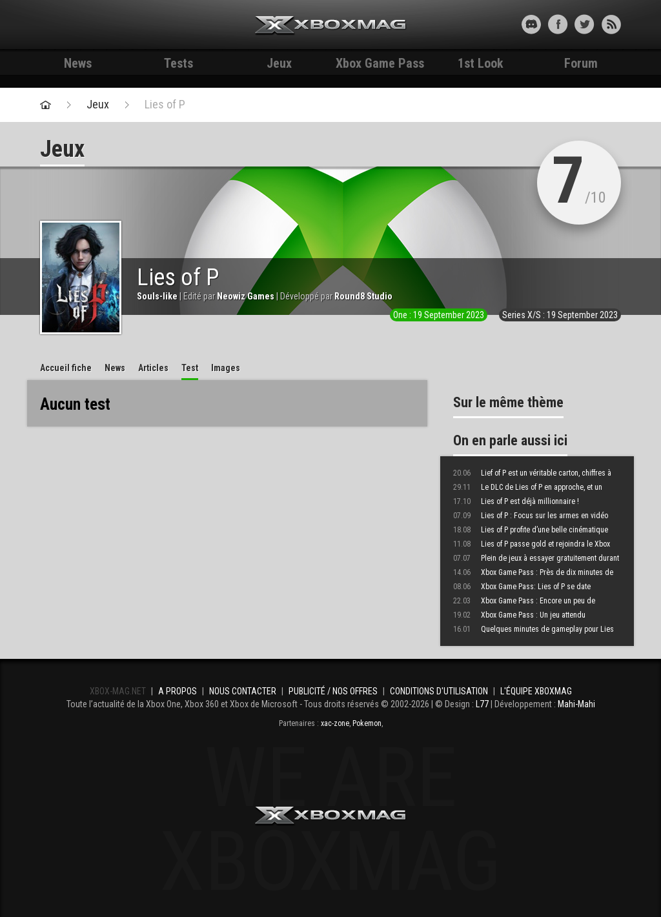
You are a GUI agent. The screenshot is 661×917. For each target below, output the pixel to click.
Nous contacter (242, 691)
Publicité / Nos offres (333, 691)
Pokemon (366, 723)
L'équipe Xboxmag (536, 691)
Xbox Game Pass (380, 63)
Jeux (279, 63)
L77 (482, 704)
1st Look (480, 63)
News (78, 63)
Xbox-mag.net (331, 25)
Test (189, 368)
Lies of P (165, 104)
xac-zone (335, 723)
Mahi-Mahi (576, 704)
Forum (581, 63)
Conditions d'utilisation (439, 691)
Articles (153, 368)
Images (225, 368)
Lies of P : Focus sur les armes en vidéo (530, 515)
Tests (178, 63)
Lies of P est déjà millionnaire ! (516, 501)
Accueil (66, 368)
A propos (177, 691)
